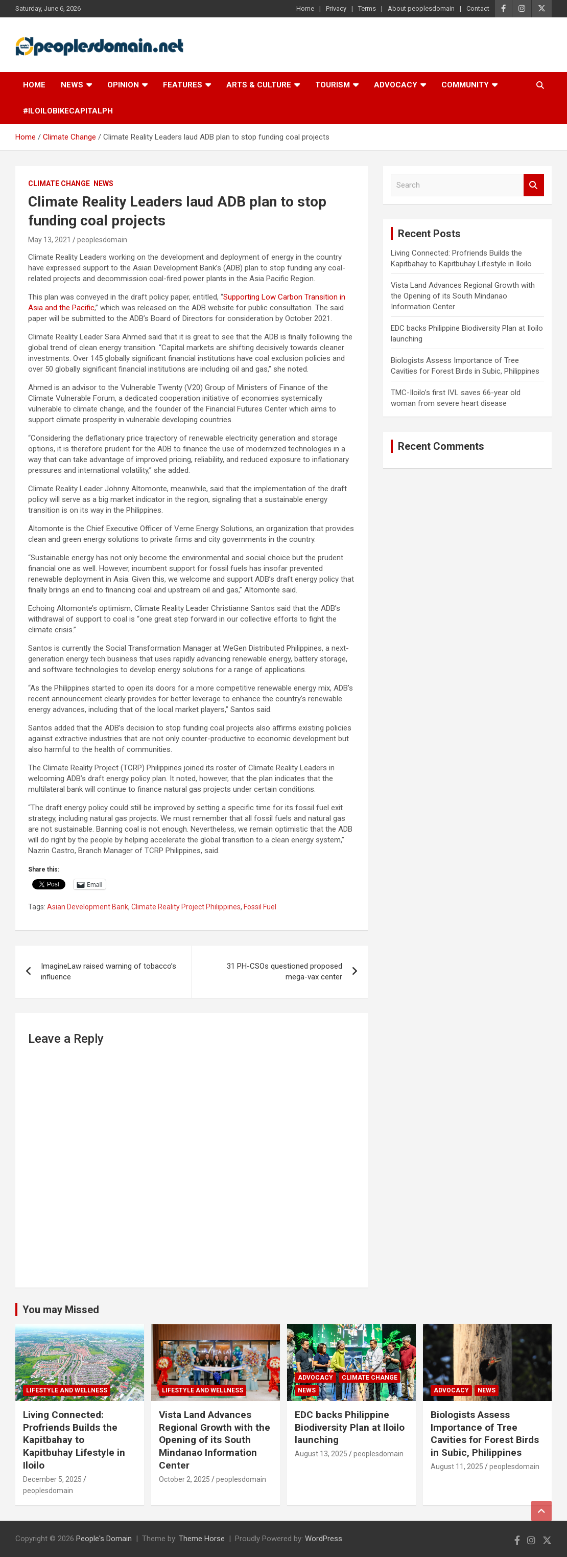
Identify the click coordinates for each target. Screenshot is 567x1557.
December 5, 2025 (52, 1479)
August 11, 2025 (457, 1466)
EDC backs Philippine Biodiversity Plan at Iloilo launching (350, 1427)
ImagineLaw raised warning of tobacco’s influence (108, 971)
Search (534, 185)
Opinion (123, 84)
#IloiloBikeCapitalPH (68, 111)
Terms (367, 8)
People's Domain (104, 1538)
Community (465, 84)
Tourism (332, 84)
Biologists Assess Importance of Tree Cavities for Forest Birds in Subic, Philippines (485, 1433)
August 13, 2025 (321, 1454)
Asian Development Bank (87, 907)
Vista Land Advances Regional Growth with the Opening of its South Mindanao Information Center (463, 296)
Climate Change (59, 183)
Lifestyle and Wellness (66, 1390)
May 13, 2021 (49, 240)
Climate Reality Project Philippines (186, 907)
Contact (477, 8)
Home (305, 8)
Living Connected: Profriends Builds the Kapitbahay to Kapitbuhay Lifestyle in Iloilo (74, 1440)
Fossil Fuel (260, 907)
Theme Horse (202, 1538)
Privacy (336, 8)
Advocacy (395, 84)
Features (182, 84)
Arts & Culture (258, 84)
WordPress (323, 1538)
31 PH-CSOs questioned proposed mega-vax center (284, 971)
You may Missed (60, 1309)
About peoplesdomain (421, 8)
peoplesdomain (102, 240)
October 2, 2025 (184, 1479)
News (72, 84)
